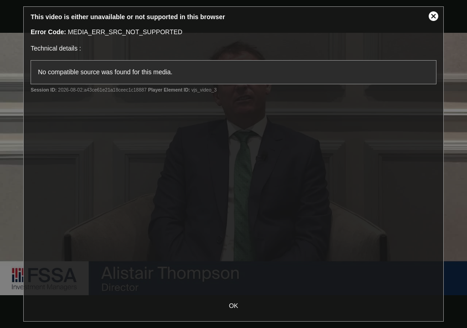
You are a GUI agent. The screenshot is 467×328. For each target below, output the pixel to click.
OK (233, 305)
